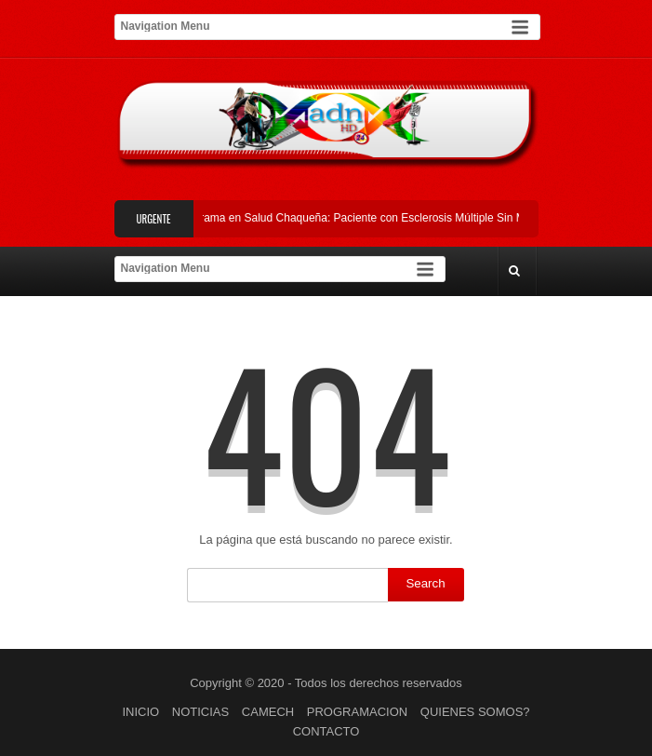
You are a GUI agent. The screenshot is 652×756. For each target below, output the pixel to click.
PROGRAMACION (357, 712)
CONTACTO (326, 731)
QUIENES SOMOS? (475, 712)
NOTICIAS (200, 712)
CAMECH (268, 712)
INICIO (140, 712)
